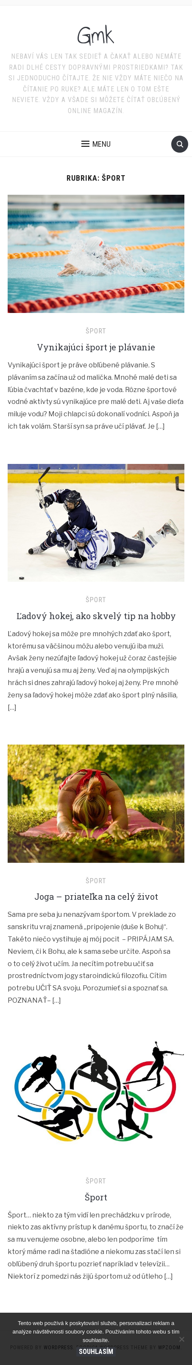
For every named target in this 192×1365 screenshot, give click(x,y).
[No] (181, 1339)
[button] (96, 144)
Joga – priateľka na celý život (96, 896)
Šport (96, 331)
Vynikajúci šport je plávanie (96, 347)
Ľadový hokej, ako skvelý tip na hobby (96, 615)
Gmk (96, 35)
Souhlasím (96, 1352)
